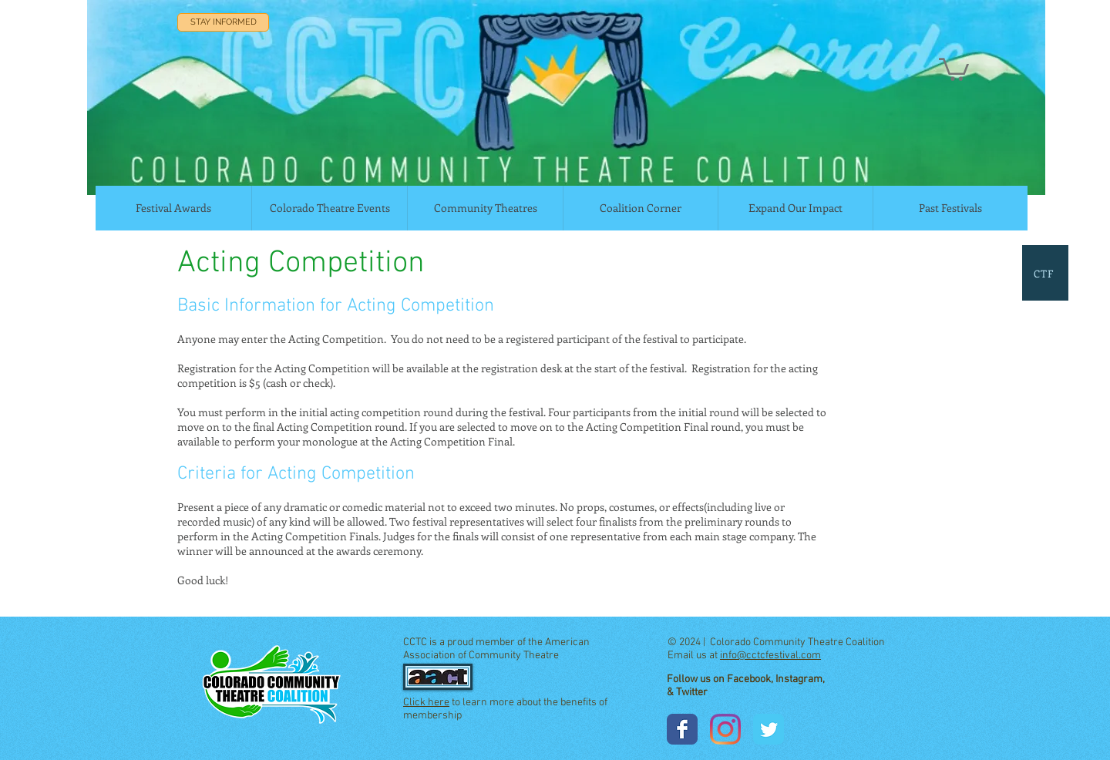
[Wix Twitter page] (768, 729)
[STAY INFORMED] (223, 22)
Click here (426, 702)
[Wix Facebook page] (682, 729)
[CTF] (1045, 273)
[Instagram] (725, 729)
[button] (954, 68)
